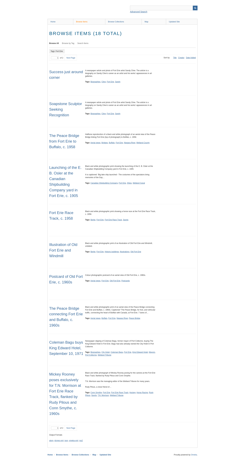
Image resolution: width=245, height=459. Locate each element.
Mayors (152, 352)
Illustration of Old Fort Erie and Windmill (63, 250)
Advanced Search (138, 11)
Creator (181, 58)
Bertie (92, 220)
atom (51, 440)
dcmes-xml (58, 440)
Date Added (191, 58)
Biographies (95, 82)
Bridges (105, 143)
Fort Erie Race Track (113, 220)
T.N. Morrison (103, 395)
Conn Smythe (96, 392)
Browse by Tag (68, 43)
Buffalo (112, 143)
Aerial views (95, 143)
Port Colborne (91, 355)
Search (195, 8)
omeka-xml (73, 440)
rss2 (81, 440)
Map (146, 22)
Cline (104, 82)
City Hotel (106, 352)
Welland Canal (139, 183)
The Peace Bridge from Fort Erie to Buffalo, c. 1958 (64, 141)
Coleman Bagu (117, 352)
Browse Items (82, 22)
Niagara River (129, 143)
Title (175, 58)
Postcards (125, 281)
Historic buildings (112, 252)
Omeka (194, 455)
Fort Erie (110, 82)
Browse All (54, 43)
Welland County (143, 143)
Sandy (117, 82)
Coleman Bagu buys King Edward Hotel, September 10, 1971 (66, 348)
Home (52, 22)
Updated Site (174, 22)
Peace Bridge (134, 318)
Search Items (82, 43)
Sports (125, 220)
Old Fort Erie (135, 252)
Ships (129, 183)
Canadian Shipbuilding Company (104, 183)
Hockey (132, 392)
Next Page (70, 58)
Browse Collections (116, 22)
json (66, 440)
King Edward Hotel (140, 352)
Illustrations (125, 252)
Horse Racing (142, 392)
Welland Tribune (104, 355)
